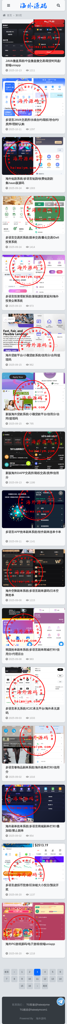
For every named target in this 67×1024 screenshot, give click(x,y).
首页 (7, 15)
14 (60, 979)
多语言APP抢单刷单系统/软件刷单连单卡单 (33, 531)
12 (45, 979)
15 (22, 986)
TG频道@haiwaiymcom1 (33, 1009)
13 (52, 979)
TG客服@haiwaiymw (38, 1004)
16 (29, 986)
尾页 (45, 986)
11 (37, 979)
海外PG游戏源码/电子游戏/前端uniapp (30, 944)
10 (29, 979)
